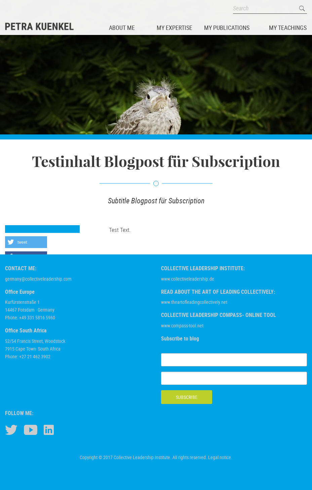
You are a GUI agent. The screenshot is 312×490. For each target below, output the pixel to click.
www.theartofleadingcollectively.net (194, 302)
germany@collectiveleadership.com (38, 279)
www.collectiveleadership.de (187, 279)
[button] (26, 242)
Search (302, 8)
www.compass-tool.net (182, 325)
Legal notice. (220, 457)
